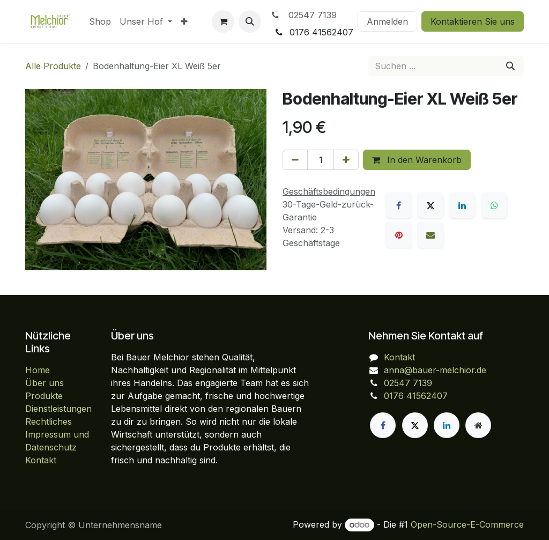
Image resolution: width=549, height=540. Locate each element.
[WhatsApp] (494, 205)
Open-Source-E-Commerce (467, 524)
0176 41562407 (416, 395)
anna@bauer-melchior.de (435, 370)
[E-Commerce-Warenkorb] (223, 21)
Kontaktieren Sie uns (473, 21)
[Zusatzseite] (478, 425)
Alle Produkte (53, 66)
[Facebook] (399, 205)
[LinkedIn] (462, 205)
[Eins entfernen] (295, 160)
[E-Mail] (430, 235)
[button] (250, 21)
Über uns (44, 383)
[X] (430, 205)
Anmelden (387, 21)
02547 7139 (303, 15)
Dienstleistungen (58, 408)
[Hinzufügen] (346, 160)
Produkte (44, 395)
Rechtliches (48, 421)
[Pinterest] (399, 235)
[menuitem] (100, 21)
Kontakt (40, 460)
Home (37, 370)
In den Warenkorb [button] (417, 159)
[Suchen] (510, 66)
